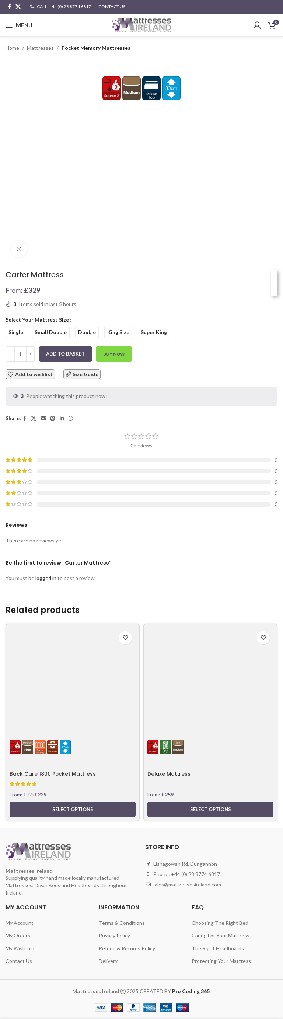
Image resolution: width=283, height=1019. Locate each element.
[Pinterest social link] (52, 418)
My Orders (18, 935)
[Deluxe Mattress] (210, 675)
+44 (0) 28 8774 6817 (195, 874)
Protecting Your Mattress (221, 961)
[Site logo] (141, 24)
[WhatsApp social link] (70, 418)
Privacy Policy (114, 935)
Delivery (108, 961)
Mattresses (40, 48)
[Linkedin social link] (61, 418)
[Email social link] (43, 418)
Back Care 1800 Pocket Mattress (53, 774)
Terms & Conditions (122, 923)
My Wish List (20, 948)
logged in (45, 578)
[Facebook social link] (9, 7)
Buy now (114, 354)
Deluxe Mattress (169, 774)
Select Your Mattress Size (37, 319)
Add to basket (65, 354)
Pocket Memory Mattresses (96, 48)
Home (12, 48)
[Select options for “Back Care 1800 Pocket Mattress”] (73, 809)
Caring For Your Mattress (220, 935)
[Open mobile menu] (19, 25)
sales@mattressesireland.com (186, 884)
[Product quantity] (20, 354)
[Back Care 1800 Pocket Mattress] (73, 675)
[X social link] (18, 7)
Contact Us (19, 961)
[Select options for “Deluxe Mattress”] (210, 809)
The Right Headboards (218, 948)
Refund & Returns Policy (127, 948)
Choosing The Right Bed (220, 923)
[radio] (16, 332)
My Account (20, 923)
